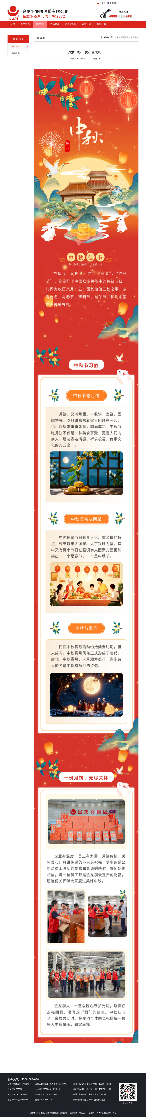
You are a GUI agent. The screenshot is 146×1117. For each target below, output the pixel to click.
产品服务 (54, 24)
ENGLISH (113, 3)
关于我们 (25, 24)
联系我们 (101, 24)
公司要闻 (134, 37)
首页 (12, 24)
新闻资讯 (40, 24)
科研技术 (86, 24)
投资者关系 (70, 24)
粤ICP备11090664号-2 (106, 1113)
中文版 (102, 3)
